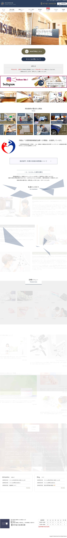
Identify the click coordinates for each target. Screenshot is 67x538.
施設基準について (12, 485)
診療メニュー (21, 10)
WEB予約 (62, 3)
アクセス (56, 10)
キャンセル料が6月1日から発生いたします (17, 480)
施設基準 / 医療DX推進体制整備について (33, 161)
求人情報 (48, 10)
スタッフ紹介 (31, 10)
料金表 (63, 10)
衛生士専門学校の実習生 (49, 485)
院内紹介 (40, 10)
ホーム (3, 10)
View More (24, 360)
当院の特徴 (11, 10)
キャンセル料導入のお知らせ (14, 482)
